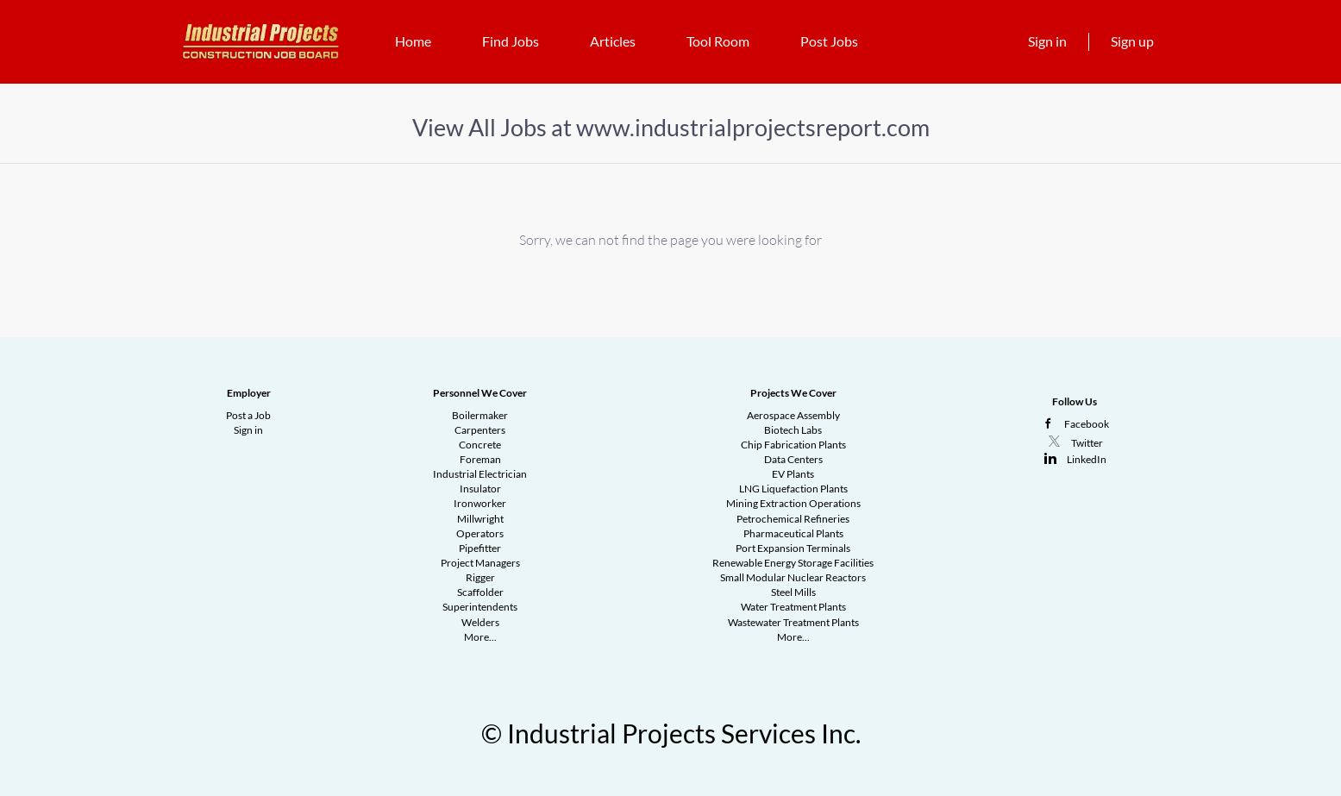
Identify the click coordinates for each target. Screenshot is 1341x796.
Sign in (1047, 41)
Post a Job (248, 415)
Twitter (1087, 442)
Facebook (1086, 423)
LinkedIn (1086, 459)
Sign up (1132, 41)
